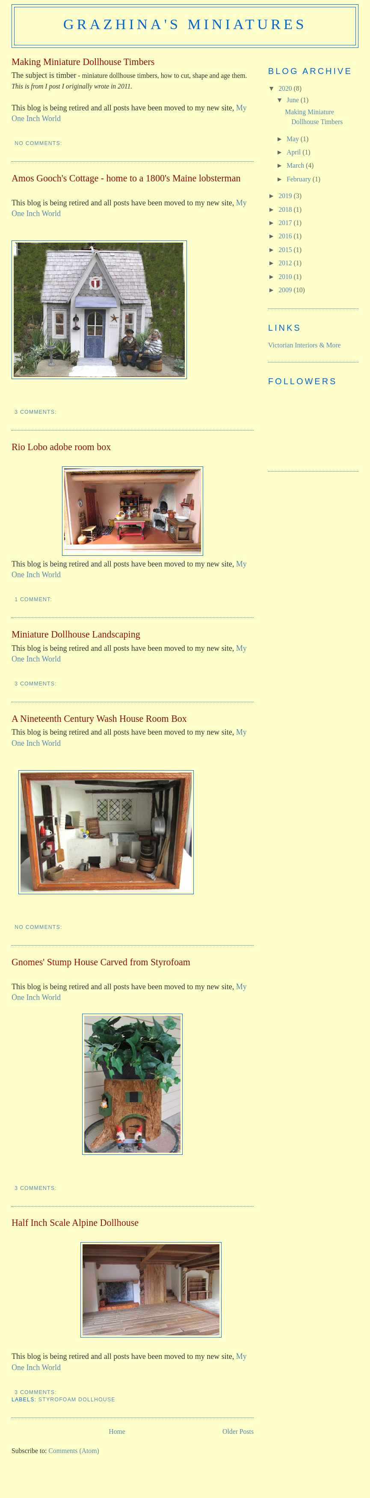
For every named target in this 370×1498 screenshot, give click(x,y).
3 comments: (37, 412)
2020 (285, 88)
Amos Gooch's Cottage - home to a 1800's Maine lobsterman (126, 178)
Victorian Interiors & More (304, 345)
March (296, 165)
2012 (285, 263)
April (294, 152)
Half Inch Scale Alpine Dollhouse (75, 1222)
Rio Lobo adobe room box (61, 447)
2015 (285, 249)
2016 (285, 236)
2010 (285, 276)
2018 (285, 209)
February (300, 179)
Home (117, 1431)
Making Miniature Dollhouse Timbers (83, 61)
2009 (285, 290)
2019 (285, 195)
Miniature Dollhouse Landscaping (76, 634)
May (294, 138)
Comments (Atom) (73, 1450)
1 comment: (34, 599)
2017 (285, 222)
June (294, 100)
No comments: (39, 143)
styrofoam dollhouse (76, 1400)
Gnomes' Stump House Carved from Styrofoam (101, 962)
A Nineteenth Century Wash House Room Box (99, 718)
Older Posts (238, 1431)
